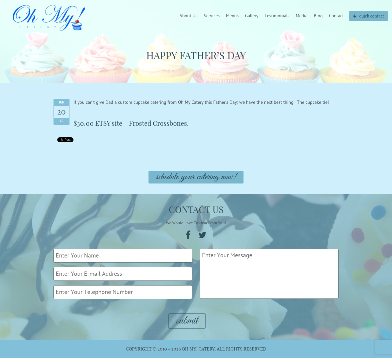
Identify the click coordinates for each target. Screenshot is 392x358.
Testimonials (277, 16)
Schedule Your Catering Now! (196, 177)
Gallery (251, 16)
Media (302, 16)
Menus (232, 16)
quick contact (368, 16)
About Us (189, 16)
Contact (336, 16)
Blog (318, 16)
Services (212, 16)
